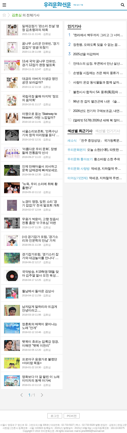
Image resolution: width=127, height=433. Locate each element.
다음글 (42, 395)
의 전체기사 (25, 15)
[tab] (80, 131)
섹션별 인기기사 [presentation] (107, 131)
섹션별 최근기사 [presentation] (79, 131)
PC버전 (71, 415)
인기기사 (74, 26)
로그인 (55, 415)
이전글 (22, 395)
